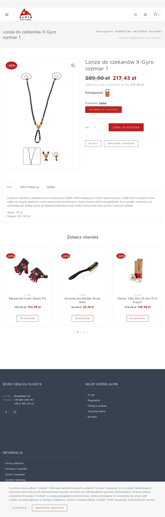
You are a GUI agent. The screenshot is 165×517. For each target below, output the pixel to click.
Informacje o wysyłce (103, 109)
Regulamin (94, 400)
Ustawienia (19, 507)
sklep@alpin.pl (22, 395)
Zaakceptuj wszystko (49, 507)
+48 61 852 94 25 (24, 403)
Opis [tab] (10, 187)
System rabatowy (15, 479)
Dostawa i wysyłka (16, 468)
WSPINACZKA (123, 31)
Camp (102, 102)
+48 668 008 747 (24, 399)
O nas (91, 394)
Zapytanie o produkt (121, 143)
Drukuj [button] (93, 143)
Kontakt (92, 416)
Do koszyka (27, 318)
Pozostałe (155, 31)
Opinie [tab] (51, 187)
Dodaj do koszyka (126, 127)
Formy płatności (14, 463)
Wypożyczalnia (96, 411)
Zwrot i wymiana (15, 474)
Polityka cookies (97, 405)
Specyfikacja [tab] (29, 187)
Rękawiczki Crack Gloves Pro (27, 298)
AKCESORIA (140, 31)
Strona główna (104, 31)
